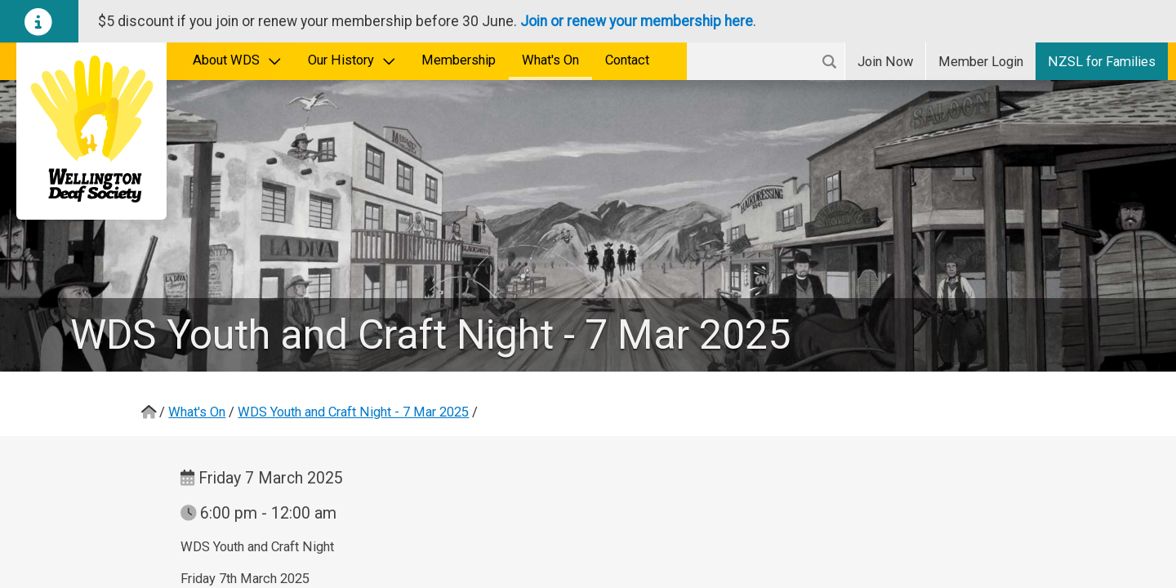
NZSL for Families (1102, 61)
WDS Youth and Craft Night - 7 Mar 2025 (353, 412)
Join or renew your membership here (636, 21)
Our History (352, 60)
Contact (627, 60)
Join (885, 61)
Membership (458, 60)
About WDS (237, 60)
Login (980, 61)
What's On (550, 60)
